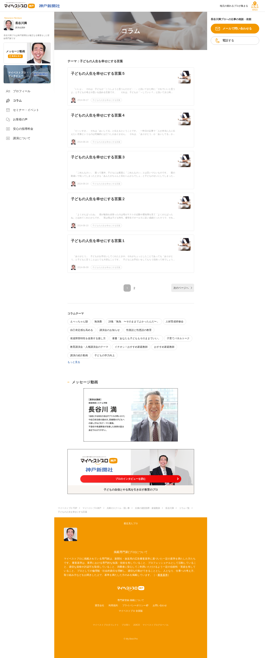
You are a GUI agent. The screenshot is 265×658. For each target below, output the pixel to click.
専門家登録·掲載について (130, 600)
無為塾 (98, 321)
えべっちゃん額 (79, 321)
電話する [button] (228, 40)
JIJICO (136, 625)
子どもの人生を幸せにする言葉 (106, 100)
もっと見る (73, 362)
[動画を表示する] (131, 415)
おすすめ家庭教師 (164, 346)
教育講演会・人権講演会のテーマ (89, 346)
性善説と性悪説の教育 (139, 330)
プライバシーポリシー (134, 605)
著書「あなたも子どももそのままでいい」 (136, 338)
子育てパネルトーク (178, 338)
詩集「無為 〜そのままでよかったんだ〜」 (134, 321)
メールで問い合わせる (237, 28)
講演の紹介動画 (79, 355)
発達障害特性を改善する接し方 (88, 338)
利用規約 (113, 605)
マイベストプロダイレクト (106, 625)
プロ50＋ (126, 625)
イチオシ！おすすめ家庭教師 (131, 346)
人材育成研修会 (174, 321)
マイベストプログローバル (156, 625)
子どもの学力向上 (104, 355)
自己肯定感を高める (81, 330)
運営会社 (99, 605)
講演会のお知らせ (109, 330)
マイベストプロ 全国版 (131, 610)
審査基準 (163, 574)
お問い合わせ (160, 605)
